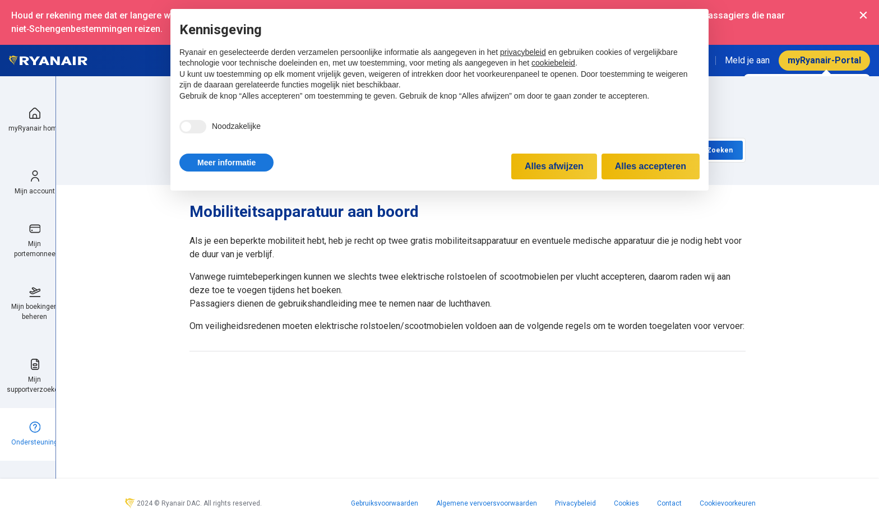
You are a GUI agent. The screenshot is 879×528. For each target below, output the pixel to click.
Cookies (626, 503)
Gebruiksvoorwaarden (384, 503)
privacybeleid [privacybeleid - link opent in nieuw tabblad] (523, 52)
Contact (669, 503)
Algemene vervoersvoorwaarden (486, 503)
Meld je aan (747, 60)
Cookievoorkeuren (728, 503)
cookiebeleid (553, 62)
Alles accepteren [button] (650, 166)
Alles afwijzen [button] (554, 166)
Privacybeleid (575, 503)
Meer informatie (226, 162)
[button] (226, 163)
